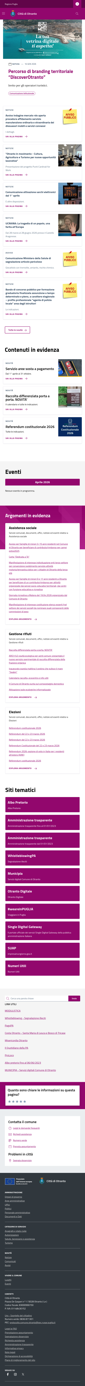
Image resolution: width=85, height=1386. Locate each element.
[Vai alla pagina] (15, 174)
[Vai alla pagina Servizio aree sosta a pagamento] (15, 377)
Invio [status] (74, 998)
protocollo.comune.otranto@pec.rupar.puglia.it (32, 1322)
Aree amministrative (15, 1200)
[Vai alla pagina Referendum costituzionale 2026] (15, 437)
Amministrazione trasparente (19, 1344)
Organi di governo (13, 1197)
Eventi (8, 1283)
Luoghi (8, 1280)
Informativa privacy (14, 1348)
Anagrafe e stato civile (15, 1231)
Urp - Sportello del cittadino (18, 1315)
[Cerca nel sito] (77, 14)
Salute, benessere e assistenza (20, 1239)
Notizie (8, 1257)
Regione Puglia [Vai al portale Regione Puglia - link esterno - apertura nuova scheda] (11, 4)
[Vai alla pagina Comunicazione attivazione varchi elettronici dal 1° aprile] (15, 205)
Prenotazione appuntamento (19, 1332)
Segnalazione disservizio (17, 1336)
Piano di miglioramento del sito (20, 1360)
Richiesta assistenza (15, 1340)
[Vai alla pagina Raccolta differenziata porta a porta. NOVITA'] (15, 408)
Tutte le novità (17, 330)
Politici (8, 1208)
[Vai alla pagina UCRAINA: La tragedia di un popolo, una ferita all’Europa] (15, 240)
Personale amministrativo (17, 1212)
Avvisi (8, 1265)
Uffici (7, 1204)
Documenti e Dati (13, 1216)
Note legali (10, 1352)
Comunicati (10, 1261)
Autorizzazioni (12, 1235)
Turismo (9, 1243)
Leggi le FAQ (11, 1328)
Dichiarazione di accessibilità (19, 1356)
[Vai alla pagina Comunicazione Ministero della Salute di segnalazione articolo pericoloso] (15, 271)
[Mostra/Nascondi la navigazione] (3, 13)
